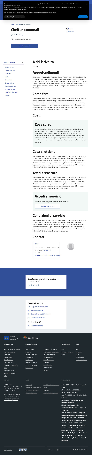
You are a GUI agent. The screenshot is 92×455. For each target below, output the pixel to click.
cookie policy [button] (16, 5)
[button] (86, 4)
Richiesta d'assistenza (31, 393)
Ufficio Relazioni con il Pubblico (12, 394)
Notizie (77, 349)
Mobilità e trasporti (48, 357)
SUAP (36, 244)
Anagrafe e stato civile (31, 355)
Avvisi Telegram (80, 357)
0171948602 (46, 250)
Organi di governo (8, 363)
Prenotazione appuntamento (33, 388)
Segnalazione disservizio (32, 390)
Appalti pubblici (29, 357)
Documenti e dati (8, 357)
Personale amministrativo (11, 365)
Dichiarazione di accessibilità (50, 393)
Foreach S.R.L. (84, 450)
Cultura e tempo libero (31, 365)
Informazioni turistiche (67, 352)
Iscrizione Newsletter (81, 360)
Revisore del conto (9, 371)
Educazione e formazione (50, 349)
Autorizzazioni (29, 360)
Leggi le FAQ (29, 385)
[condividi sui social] (69, 28)
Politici (5, 368)
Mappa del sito (8, 450)
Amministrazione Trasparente (12, 349)
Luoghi (63, 355)
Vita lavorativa (29, 368)
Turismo (45, 370)
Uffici (5, 376)
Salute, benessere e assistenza (48, 361)
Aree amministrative (9, 352)
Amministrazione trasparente (51, 385)
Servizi (18, 24)
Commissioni (7, 355)
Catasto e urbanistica (31, 363)
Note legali (46, 390)
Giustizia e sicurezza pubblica (50, 352)
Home (12, 24)
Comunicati (79, 352)
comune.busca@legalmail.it (11, 400)
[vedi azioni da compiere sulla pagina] (69, 31)
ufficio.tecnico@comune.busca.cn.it (48, 255)
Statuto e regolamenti (9, 373)
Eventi (63, 349)
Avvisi (77, 355)
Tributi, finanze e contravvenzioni (47, 366)
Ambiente (28, 352)
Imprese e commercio (49, 355)
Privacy (45, 388)
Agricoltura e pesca (30, 349)
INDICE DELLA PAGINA (13, 62)
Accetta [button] (83, 17)
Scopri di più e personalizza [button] (14, 17)
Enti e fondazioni (8, 360)
